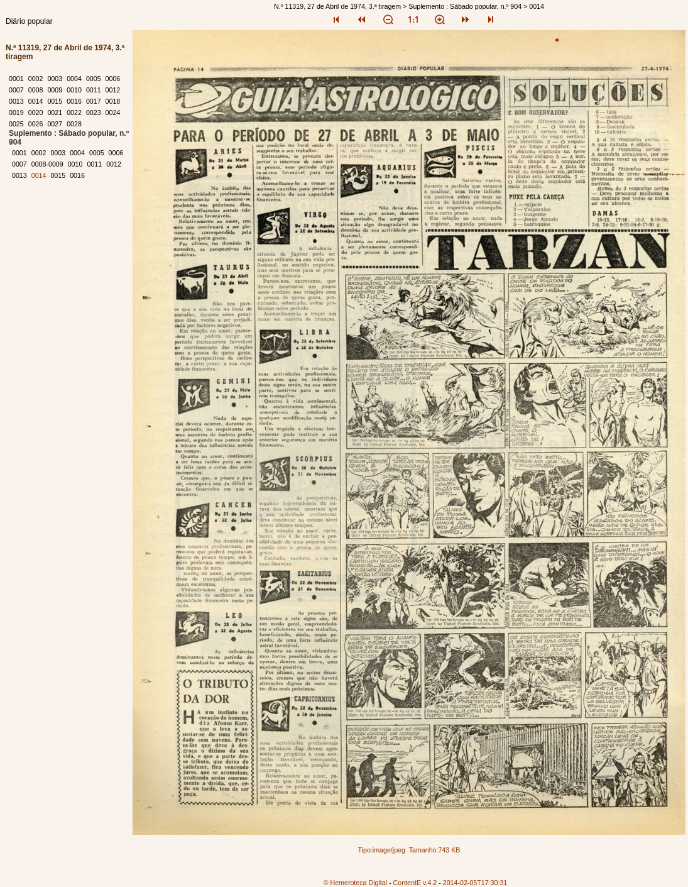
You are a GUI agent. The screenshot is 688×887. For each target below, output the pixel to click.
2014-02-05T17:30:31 (475, 882)
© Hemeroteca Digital (355, 882)
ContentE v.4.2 (415, 882)
